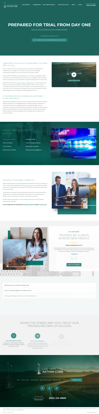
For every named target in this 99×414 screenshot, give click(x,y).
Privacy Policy (10, 412)
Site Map (4, 412)
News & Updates (57, 380)
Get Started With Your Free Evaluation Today (49, 40)
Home (18, 380)
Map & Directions (38, 399)
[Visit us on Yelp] (56, 388)
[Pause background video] (96, 53)
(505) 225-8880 (91, 5)
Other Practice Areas (64, 4)
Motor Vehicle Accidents (49, 4)
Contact (80, 4)
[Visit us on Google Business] (42, 388)
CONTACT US (77, 380)
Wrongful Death (37, 4)
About (74, 4)
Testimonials (66, 380)
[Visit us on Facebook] (49, 388)
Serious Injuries (26, 4)
